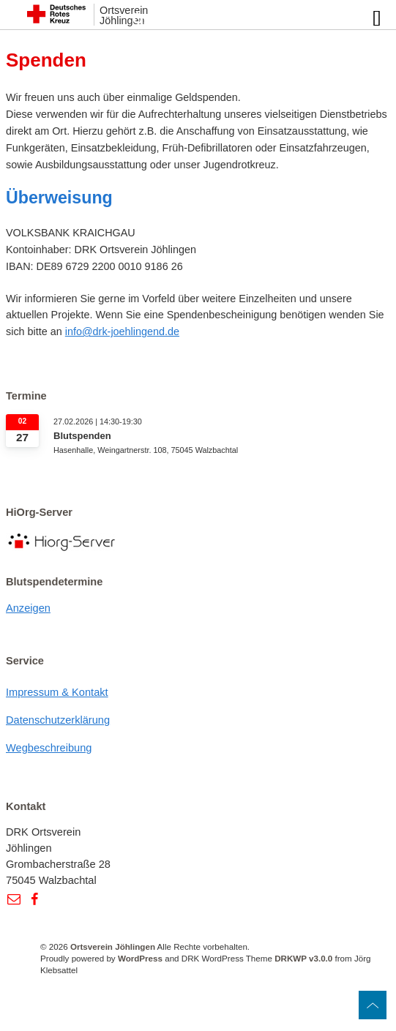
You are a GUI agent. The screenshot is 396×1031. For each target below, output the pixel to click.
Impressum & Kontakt (57, 692)
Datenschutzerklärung (58, 720)
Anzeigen (28, 608)
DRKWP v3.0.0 (303, 958)
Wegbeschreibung (49, 748)
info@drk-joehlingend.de (122, 331)
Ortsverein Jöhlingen (112, 946)
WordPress (140, 958)
